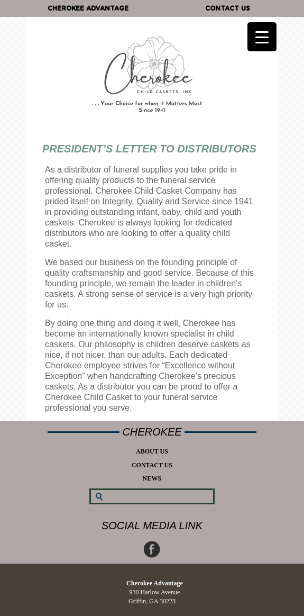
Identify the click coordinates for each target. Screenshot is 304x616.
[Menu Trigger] (262, 36)
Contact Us (227, 8)
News (152, 478)
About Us (152, 451)
